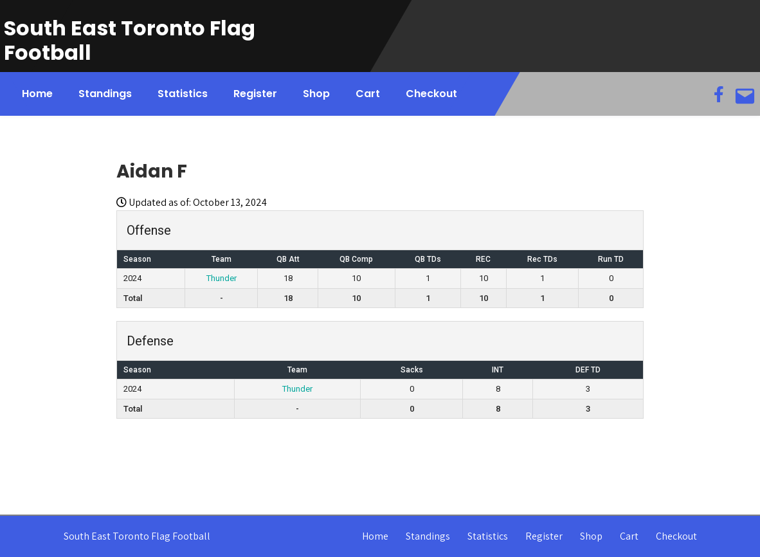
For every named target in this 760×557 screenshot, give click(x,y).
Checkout (431, 93)
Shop (316, 93)
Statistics (183, 93)
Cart (368, 93)
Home (37, 93)
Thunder (221, 278)
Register (255, 93)
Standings (105, 93)
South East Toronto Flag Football (129, 40)
